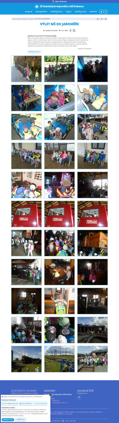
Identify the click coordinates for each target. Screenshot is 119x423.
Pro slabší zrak (83, 412)
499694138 (55, 401)
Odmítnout (21, 419)
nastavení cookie (24, 414)
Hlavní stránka (16, 19)
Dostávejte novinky (24, 390)
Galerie (31, 19)
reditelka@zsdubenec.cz (60, 403)
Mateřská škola (34, 52)
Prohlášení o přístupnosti (64, 412)
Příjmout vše (8, 419)
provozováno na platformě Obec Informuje (59, 421)
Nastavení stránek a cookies (59, 414)
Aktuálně (25, 19)
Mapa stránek (95, 412)
